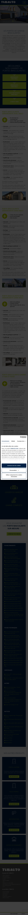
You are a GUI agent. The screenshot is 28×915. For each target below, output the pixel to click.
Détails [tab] (13, 441)
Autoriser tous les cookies (14, 465)
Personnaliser (14, 470)
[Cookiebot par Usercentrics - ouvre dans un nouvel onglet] (20, 437)
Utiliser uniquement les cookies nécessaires (14, 475)
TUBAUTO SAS (14, 448)
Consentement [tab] (5, 441)
